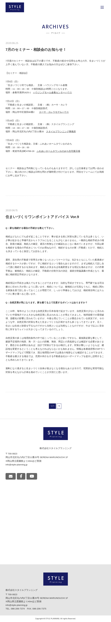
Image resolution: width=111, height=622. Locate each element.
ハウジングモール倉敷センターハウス (52, 92)
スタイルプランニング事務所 (61, 131)
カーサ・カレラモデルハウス (54, 112)
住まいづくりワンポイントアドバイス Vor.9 (42, 217)
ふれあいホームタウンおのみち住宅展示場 (58, 151)
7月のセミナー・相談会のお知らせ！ (36, 50)
